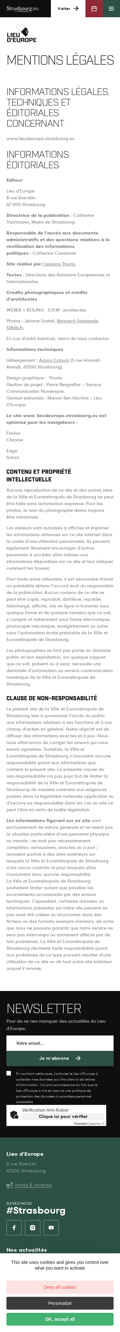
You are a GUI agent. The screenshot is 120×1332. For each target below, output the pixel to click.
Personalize (60, 1303)
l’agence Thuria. (59, 264)
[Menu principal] (111, 8)
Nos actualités (26, 1250)
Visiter (64, 8)
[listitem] (14, 1227)
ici (105, 1073)
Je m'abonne (54, 1058)
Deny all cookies (60, 1287)
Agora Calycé (54, 360)
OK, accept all (60, 1319)
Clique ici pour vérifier (63, 1116)
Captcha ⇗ (89, 1124)
